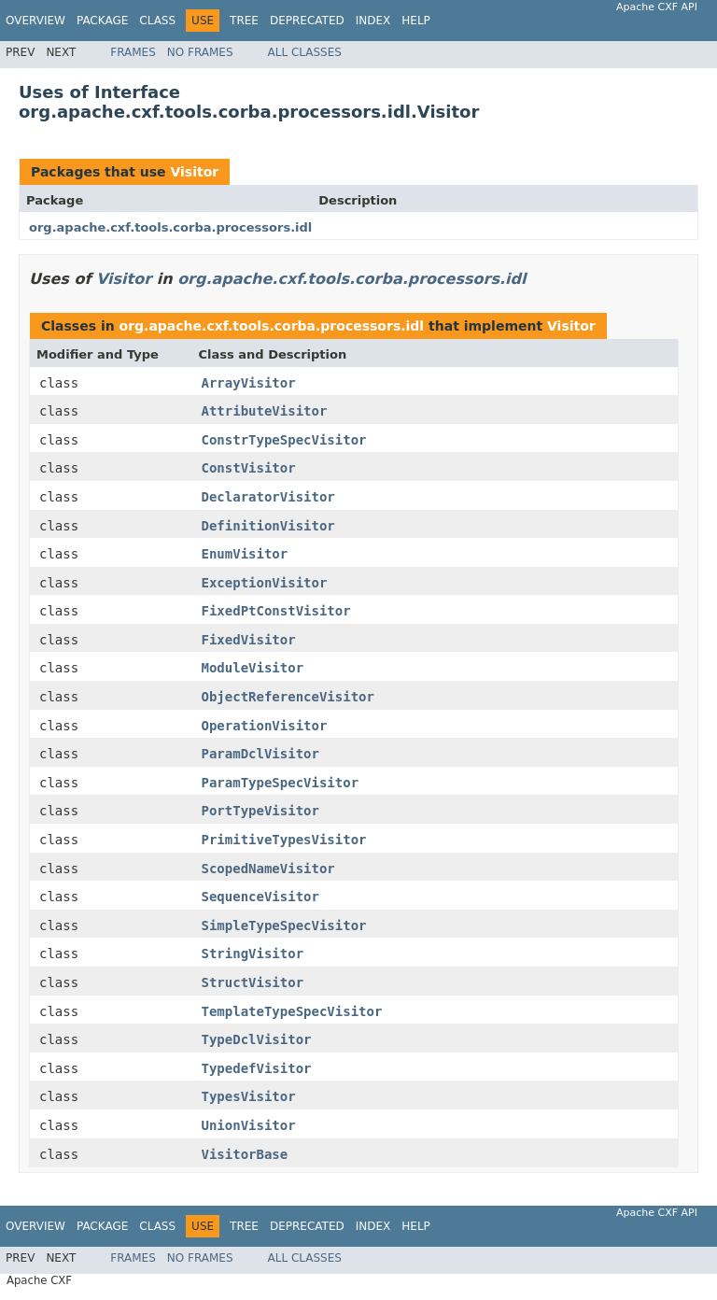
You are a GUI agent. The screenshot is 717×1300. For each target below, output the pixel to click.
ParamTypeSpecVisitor (280, 782)
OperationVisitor (265, 725)
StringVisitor (253, 953)
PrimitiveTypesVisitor (284, 839)
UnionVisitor (249, 1125)
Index (373, 20)
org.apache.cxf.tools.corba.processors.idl (170, 227)
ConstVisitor (249, 467)
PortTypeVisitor (260, 810)
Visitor (194, 171)
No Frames (200, 52)
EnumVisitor (245, 553)
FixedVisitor (249, 639)
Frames (133, 52)
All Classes (305, 52)
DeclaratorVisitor (268, 496)
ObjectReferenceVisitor (288, 696)
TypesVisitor (249, 1096)
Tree (244, 20)
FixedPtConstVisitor (276, 610)
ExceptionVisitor (265, 582)
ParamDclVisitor (260, 753)
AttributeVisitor (265, 410)
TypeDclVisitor (257, 1039)
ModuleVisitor (253, 667)
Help (415, 20)
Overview (35, 20)
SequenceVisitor (260, 896)
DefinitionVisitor (268, 525)
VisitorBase (245, 1154)
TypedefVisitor (257, 1068)
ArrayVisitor (249, 382)
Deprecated (307, 20)
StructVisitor (253, 982)
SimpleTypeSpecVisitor (284, 925)
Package (102, 20)
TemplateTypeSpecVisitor (292, 1011)
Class (157, 20)
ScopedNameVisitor (268, 868)
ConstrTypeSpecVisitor (284, 439)
